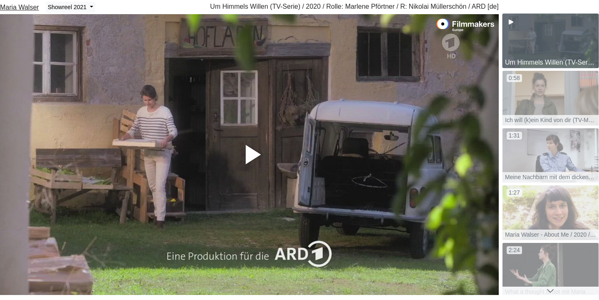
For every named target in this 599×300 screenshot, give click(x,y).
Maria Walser (19, 7)
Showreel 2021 (68, 7)
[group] (550, 40)
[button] (550, 291)
